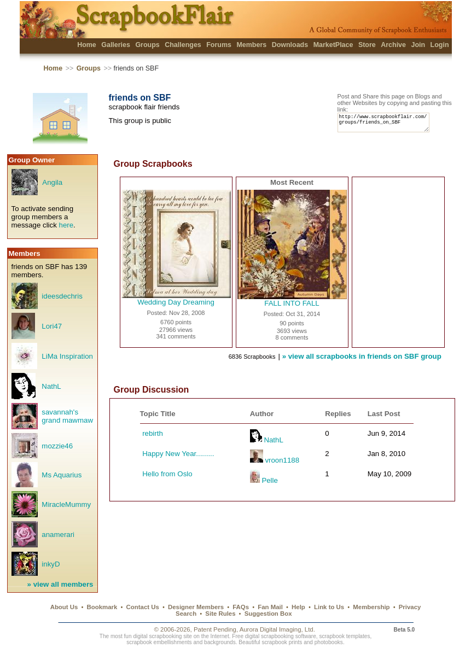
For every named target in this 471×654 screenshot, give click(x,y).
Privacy (410, 607)
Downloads (290, 45)
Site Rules (220, 613)
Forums (218, 45)
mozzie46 (57, 446)
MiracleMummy (66, 504)
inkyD (51, 564)
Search (186, 613)
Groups (147, 45)
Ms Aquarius (62, 475)
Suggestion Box (268, 613)
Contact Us (142, 607)
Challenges (183, 45)
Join (418, 45)
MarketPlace (333, 45)
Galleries (115, 45)
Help (298, 607)
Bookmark (102, 607)
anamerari (58, 534)
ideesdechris (62, 296)
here (66, 225)
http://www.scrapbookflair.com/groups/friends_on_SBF (388, 125)
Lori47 (52, 326)
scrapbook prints (281, 642)
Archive (393, 45)
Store (367, 45)
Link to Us (329, 607)
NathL (51, 386)
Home (86, 45)
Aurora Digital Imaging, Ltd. (277, 629)
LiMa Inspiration (67, 356)
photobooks (329, 642)
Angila (52, 182)
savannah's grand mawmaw (67, 416)
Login (440, 45)
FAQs (240, 607)
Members (251, 45)
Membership (371, 607)
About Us (64, 607)
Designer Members (196, 607)
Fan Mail (270, 607)
